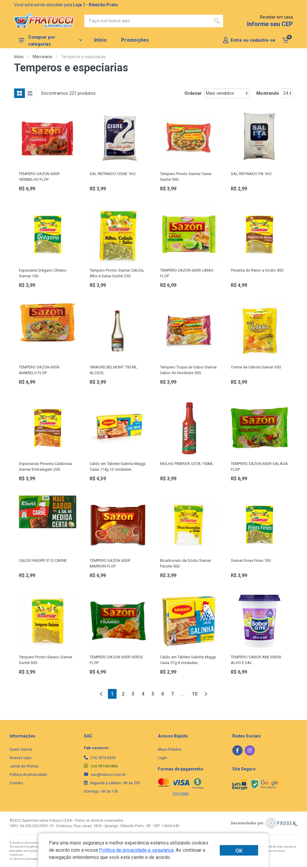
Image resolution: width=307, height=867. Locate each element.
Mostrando (267, 93)
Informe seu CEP (270, 24)
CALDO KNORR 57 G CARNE (43, 560)
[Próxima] (205, 694)
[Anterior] (101, 694)
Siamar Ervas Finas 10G (251, 560)
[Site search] (147, 21)
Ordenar (193, 93)
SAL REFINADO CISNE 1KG (113, 173)
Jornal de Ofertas (24, 766)
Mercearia (42, 56)
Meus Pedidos (170, 749)
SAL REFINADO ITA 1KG (251, 173)
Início (19, 56)
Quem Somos (21, 749)
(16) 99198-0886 (101, 766)
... (183, 694)
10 (194, 694)
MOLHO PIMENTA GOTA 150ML (186, 463)
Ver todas (181, 793)
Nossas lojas (20, 758)
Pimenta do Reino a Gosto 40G (257, 270)
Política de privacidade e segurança (136, 850)
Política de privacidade (28, 775)
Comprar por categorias (50, 40)
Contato (16, 783)
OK (239, 851)
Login (162, 758)
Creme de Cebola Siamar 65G (256, 367)
